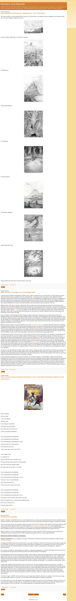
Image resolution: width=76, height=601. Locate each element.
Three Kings (36, 341)
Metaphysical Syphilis (9, 517)
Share (3, 287)
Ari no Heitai (17, 309)
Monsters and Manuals (13, 4)
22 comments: (13, 284)
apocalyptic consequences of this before (41, 525)
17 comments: (13, 587)
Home (33, 594)
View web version (33, 597)
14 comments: (13, 509)
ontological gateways (6, 540)
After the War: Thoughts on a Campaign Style (18, 292)
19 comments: (13, 369)
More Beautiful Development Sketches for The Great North (23, 13)
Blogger (36, 599)
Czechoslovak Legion (36, 324)
